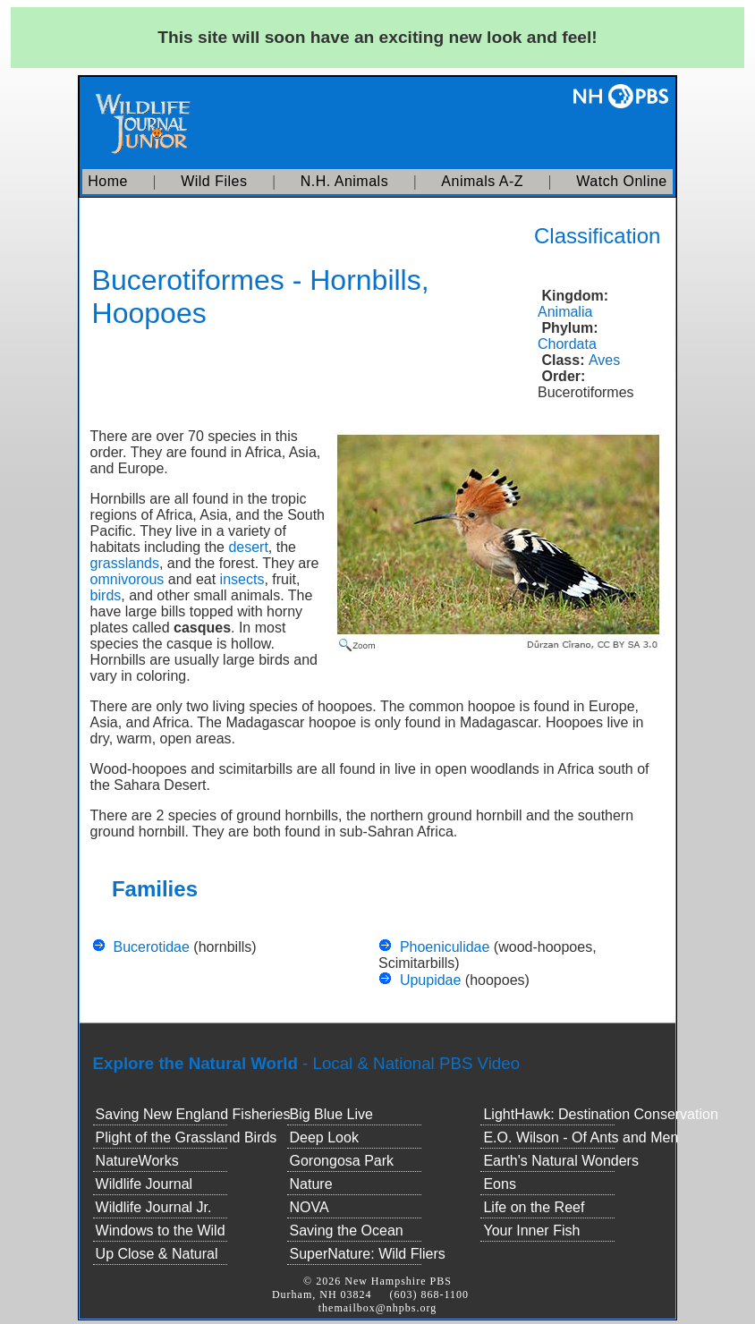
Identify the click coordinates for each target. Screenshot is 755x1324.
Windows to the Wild (160, 1230)
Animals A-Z (482, 181)
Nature (311, 1184)
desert (247, 547)
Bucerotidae (151, 947)
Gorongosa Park (342, 1160)
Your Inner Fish (531, 1230)
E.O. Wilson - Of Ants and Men (580, 1137)
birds (106, 595)
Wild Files (214, 181)
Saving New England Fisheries (193, 1114)
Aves (604, 360)
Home (108, 181)
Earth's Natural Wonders (561, 1160)
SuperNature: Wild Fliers (367, 1253)
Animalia (565, 311)
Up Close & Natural (157, 1253)
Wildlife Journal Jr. (154, 1207)
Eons (499, 1184)
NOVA (309, 1207)
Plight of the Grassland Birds (186, 1137)
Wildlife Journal (144, 1184)
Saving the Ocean (346, 1230)
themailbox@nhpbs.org (377, 1308)
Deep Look (324, 1137)
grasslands (124, 563)
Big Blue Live (331, 1114)
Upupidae (431, 980)
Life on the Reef (533, 1207)
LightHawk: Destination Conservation (600, 1114)
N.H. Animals (344, 181)
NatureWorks (137, 1160)
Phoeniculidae (445, 947)
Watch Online (621, 181)
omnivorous (127, 579)
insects (242, 579)
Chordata (567, 344)
